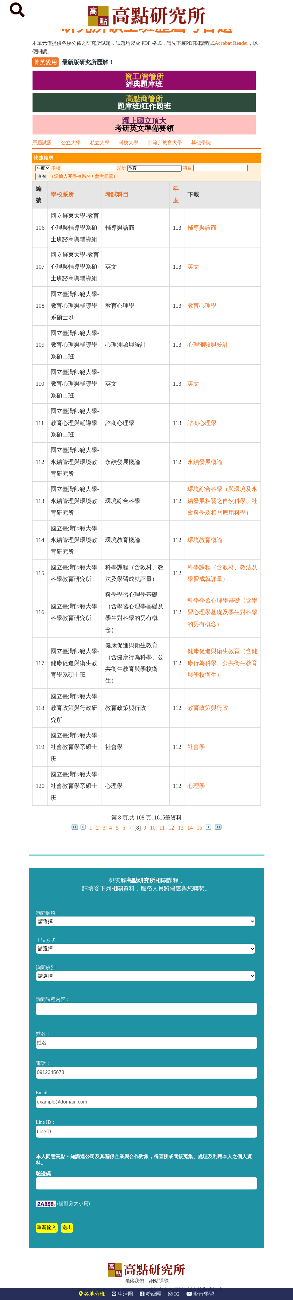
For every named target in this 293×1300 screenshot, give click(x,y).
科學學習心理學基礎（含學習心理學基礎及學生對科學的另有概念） (222, 612)
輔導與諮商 (202, 227)
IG (173, 1294)
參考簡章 (104, 176)
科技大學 (128, 142)
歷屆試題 (42, 142)
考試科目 (117, 194)
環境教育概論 (204, 540)
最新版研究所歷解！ (88, 62)
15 (199, 828)
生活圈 (122, 1294)
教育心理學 (202, 305)
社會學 (196, 747)
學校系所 (62, 194)
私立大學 (100, 142)
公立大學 (71, 142)
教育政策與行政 (207, 708)
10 (153, 828)
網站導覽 (159, 1280)
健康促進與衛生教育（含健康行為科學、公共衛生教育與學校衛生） (222, 663)
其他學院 (201, 142)
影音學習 (200, 1294)
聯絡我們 (134, 1280)
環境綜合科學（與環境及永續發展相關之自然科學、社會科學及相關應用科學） (222, 501)
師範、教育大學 (165, 142)
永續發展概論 (204, 462)
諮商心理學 (202, 423)
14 (190, 828)
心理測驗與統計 (207, 344)
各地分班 (92, 1294)
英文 (193, 266)
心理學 (196, 786)
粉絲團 (150, 1294)
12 (171, 828)
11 (162, 828)
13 (180, 828)
